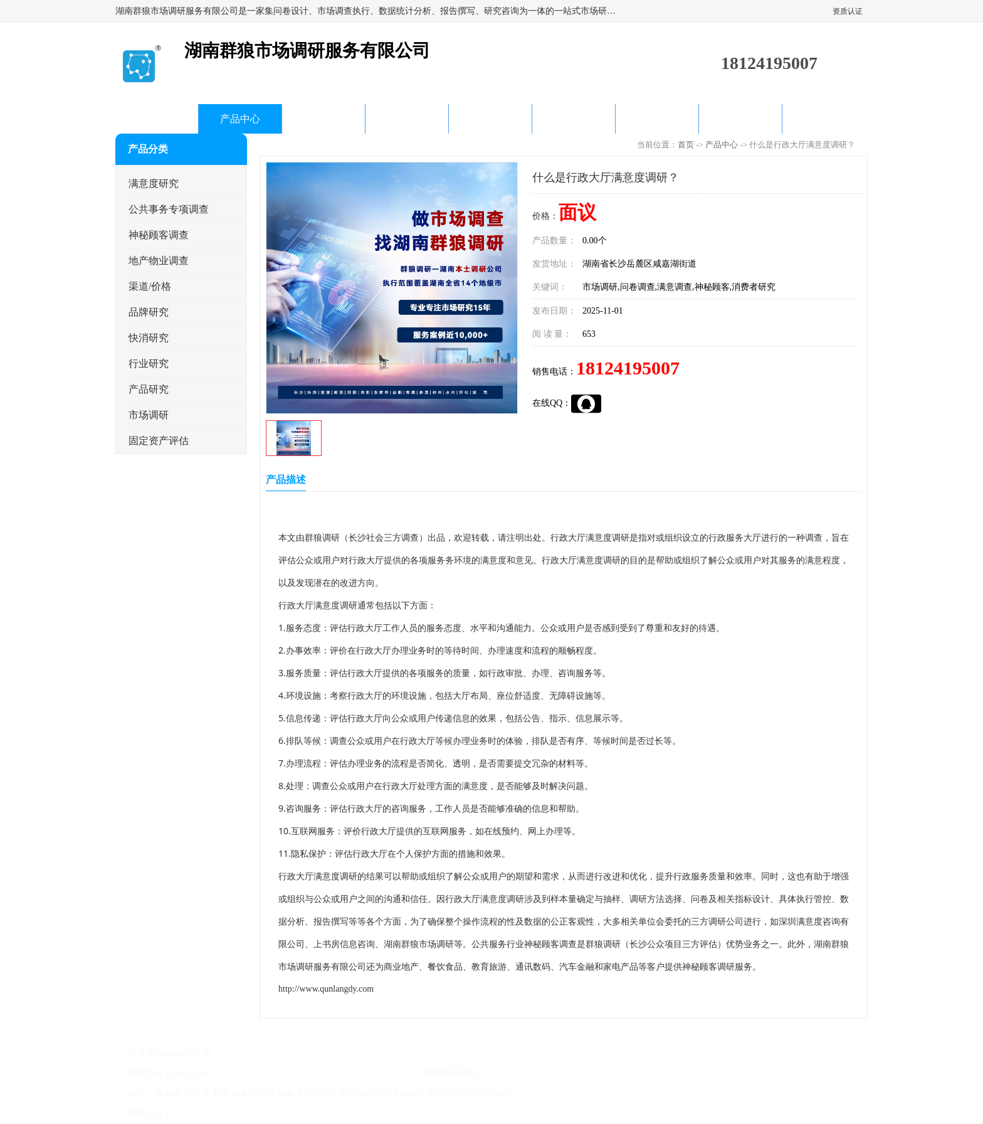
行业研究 (149, 363)
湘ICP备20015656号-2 (255, 1073)
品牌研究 (149, 312)
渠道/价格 (150, 286)
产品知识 (490, 119)
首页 (157, 119)
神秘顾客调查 (159, 235)
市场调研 (149, 415)
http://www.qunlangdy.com (326, 989)
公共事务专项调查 (169, 209)
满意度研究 (154, 183)
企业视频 (323, 119)
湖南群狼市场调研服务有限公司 (360, 1073)
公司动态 (407, 119)
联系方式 (740, 119)
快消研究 (149, 337)
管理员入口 (280, 1113)
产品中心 (240, 119)
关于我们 (574, 119)
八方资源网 (196, 1113)
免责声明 (237, 1113)
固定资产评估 (159, 440)
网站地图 (321, 1113)
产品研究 (149, 389)
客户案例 (657, 119)
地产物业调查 (159, 260)
